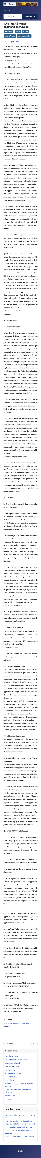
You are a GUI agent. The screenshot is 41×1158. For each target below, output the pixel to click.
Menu (5, 10)
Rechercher (30, 16)
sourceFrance (10, 36)
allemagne (8, 31)
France (25, 31)
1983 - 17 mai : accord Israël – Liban (19, 1137)
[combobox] (12, 16)
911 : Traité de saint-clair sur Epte (18, 1127)
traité (18, 31)
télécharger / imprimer (13, 41)
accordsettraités (24, 36)
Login (20, 1151)
